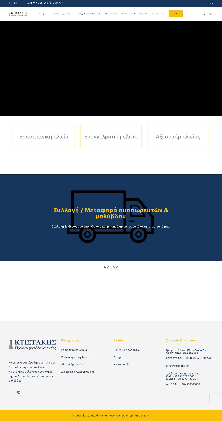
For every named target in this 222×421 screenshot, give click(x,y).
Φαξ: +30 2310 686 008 (180, 376)
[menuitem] (205, 3)
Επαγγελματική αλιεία (111, 129)
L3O (146, 415)
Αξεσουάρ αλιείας (178, 129)
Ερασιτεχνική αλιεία (44, 129)
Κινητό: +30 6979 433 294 (182, 378)
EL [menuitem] (205, 3)
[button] (104, 267)
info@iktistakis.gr (177, 365)
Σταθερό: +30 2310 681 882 (183, 373)
